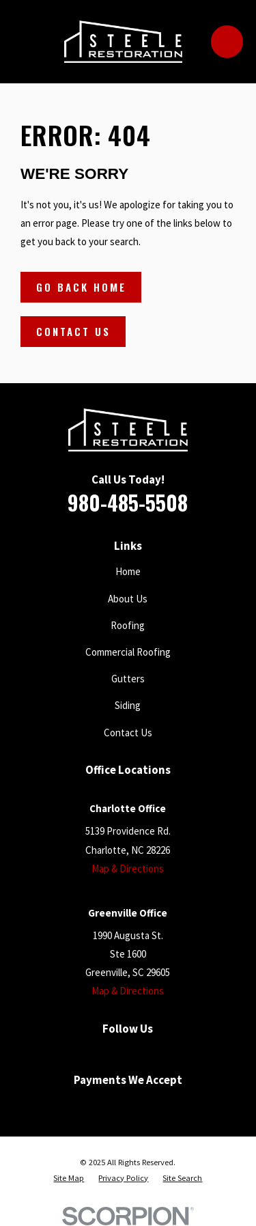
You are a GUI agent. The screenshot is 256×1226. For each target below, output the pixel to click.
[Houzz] (156, 1053)
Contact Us (73, 331)
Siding (128, 705)
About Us (127, 598)
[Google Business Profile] (100, 1053)
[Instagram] (184, 1053)
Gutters (128, 678)
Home (128, 571)
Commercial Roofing (128, 651)
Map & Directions (127, 868)
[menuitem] (68, 1178)
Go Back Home (81, 286)
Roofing (128, 625)
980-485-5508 (128, 502)
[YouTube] (128, 1053)
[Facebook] (72, 1053)
